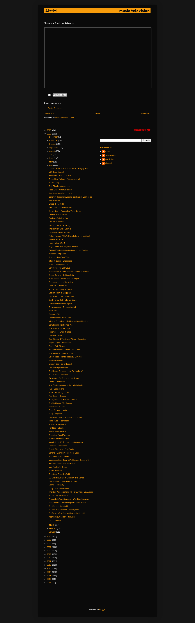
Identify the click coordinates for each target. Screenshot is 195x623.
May (51, 162)
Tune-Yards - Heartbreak (59, 421)
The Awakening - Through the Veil (62, 307)
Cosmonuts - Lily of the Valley (61, 282)
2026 (49, 130)
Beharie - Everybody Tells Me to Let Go (65, 453)
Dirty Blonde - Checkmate (59, 186)
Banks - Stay (54, 183)
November (53, 140)
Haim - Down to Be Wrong (59, 225)
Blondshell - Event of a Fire (60, 175)
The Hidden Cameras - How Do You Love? (66, 371)
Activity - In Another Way (59, 439)
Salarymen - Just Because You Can (63, 400)
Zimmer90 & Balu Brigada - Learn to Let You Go (68, 250)
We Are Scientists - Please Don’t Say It (64, 350)
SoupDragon (110, 155)
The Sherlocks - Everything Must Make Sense (67, 503)
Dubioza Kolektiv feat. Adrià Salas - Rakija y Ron (68, 168)
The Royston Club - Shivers (60, 229)
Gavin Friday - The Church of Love (63, 481)
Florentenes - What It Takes (60, 332)
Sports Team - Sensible (58, 375)
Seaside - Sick (54, 314)
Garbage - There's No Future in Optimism (65, 417)
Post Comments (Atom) (64, 118)
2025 (49, 134)
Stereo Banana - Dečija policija (61, 275)
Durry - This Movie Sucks (59, 488)
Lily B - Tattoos (55, 520)
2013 (49, 576)
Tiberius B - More (56, 239)
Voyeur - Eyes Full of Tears (60, 343)
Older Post (145, 113)
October (52, 144)
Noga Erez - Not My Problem (60, 190)
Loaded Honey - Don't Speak (60, 303)
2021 (49, 547)
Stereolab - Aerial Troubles (59, 435)
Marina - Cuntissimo (57, 382)
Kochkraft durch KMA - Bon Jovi (61, 517)
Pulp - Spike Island (56, 389)
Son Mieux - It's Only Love (59, 268)
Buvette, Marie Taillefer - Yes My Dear (64, 510)
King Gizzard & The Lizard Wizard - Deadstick (67, 339)
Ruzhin (108, 151)
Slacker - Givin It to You (58, 218)
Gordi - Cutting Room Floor (60, 264)
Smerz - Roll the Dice (57, 424)
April (51, 165)
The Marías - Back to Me (59, 506)
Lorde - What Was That (58, 243)
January (52, 532)
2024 (49, 536)
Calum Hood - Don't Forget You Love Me (65, 357)
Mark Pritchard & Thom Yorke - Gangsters (66, 442)
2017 (49, 561)
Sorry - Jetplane (55, 414)
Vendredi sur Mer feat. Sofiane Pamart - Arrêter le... (69, 272)
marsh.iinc (109, 159)
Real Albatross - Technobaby (60, 193)
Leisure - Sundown (56, 222)
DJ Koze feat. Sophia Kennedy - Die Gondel (66, 478)
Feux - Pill (53, 311)
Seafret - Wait (54, 200)
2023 (49, 540)
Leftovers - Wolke (56, 336)
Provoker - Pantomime (58, 446)
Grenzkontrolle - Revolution (60, 318)
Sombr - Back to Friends (58, 495)
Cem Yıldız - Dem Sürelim (59, 232)
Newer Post (49, 113)
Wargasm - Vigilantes (57, 254)
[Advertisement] (99, 596)
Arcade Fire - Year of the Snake (61, 449)
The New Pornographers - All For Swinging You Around (71, 492)
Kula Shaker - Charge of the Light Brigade (66, 385)
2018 (49, 558)
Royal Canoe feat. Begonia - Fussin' (63, 247)
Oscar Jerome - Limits (58, 410)
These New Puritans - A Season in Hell (64, 179)
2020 (49, 551)
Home (98, 113)
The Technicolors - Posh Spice (61, 353)
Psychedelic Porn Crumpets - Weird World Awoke (69, 499)
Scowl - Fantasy (55, 471)
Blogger (102, 609)
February (53, 528)
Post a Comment (55, 108)
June (51, 158)
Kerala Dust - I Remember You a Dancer (65, 211)
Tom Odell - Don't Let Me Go (60, 208)
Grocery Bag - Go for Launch (60, 364)
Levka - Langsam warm (58, 367)
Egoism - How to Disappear (60, 293)
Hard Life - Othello (56, 428)
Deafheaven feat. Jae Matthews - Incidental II (67, 513)
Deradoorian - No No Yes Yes (61, 325)
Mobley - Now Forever (58, 215)
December (53, 137)
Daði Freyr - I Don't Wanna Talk (61, 296)
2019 (49, 554)
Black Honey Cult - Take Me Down (62, 300)
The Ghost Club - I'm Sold (59, 474)
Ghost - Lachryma (56, 360)
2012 (49, 579)
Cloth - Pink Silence (57, 346)
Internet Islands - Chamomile (60, 261)
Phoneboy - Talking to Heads (60, 289)
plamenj (108, 163)
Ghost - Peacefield (56, 204)
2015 (49, 568)
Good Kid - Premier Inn (58, 286)
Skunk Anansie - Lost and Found (62, 464)
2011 (49, 583)
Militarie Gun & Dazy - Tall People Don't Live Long (69, 321)
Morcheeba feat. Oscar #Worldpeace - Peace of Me (69, 460)
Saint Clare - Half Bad (57, 431)
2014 (49, 572)
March (52, 525)
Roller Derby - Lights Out (59, 392)
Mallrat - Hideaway (56, 485)
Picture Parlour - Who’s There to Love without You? (69, 236)
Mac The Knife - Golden (58, 467)
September (54, 148)
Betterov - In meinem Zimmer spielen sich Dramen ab (70, 197)
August (52, 151)
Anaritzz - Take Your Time (59, 257)
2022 (49, 544)
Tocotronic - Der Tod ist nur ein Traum (64, 378)
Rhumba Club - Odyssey (59, 456)
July (51, 155)
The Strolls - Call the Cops (59, 328)
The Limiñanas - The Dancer (60, 403)
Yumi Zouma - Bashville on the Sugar (64, 279)
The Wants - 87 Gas (57, 407)
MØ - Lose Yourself (56, 172)
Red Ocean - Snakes (57, 396)
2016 (49, 565)
